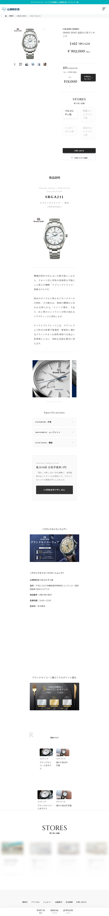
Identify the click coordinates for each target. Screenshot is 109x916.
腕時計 (11, 16)
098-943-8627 (45, 594)
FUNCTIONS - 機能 (54, 442)
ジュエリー (47, 902)
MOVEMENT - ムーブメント (54, 432)
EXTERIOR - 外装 (54, 422)
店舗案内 (58, 902)
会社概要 (69, 902)
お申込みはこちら (88, 77)
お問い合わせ (79, 150)
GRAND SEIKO (21, 16)
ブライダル (35, 902)
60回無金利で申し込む (54, 490)
